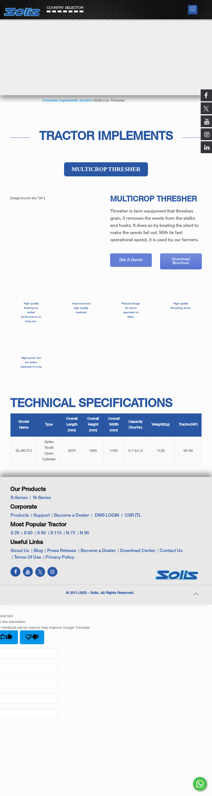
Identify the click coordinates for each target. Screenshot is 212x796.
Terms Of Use (27, 557)
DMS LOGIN (107, 516)
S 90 (41, 533)
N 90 (84, 533)
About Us (19, 551)
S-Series (19, 498)
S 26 (14, 533)
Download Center (137, 551)
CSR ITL (133, 516)
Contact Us (171, 551)
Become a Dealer (71, 516)
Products (19, 516)
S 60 (28, 533)
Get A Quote (130, 260)
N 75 (70, 533)
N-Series (42, 498)
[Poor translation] (32, 637)
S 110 (56, 533)
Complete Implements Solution (67, 100)
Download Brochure (181, 261)
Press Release (61, 551)
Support (41, 516)
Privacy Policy (60, 557)
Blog (38, 551)
